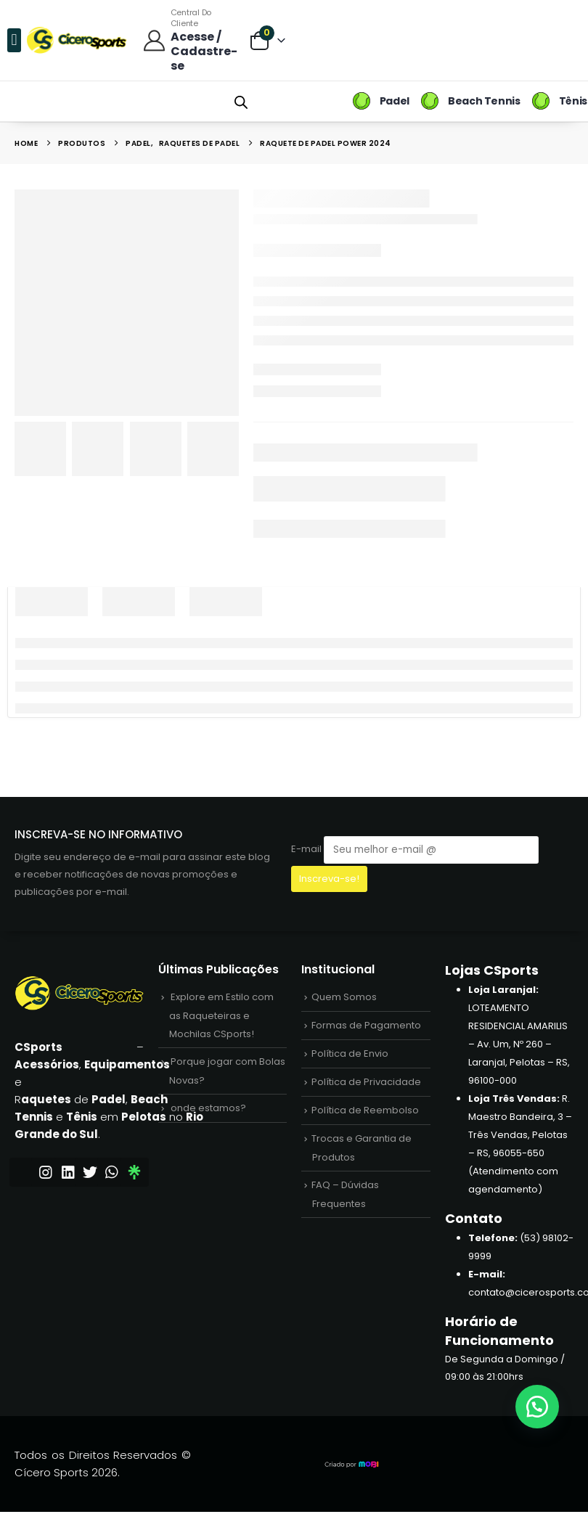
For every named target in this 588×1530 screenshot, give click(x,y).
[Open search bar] (241, 101)
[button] (14, 40)
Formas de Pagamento (366, 1025)
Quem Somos (344, 997)
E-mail (415, 849)
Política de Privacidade (366, 1082)
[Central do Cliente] (189, 40)
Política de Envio (349, 1053)
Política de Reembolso (365, 1110)
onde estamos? (208, 1108)
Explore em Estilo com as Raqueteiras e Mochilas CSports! (221, 1015)
